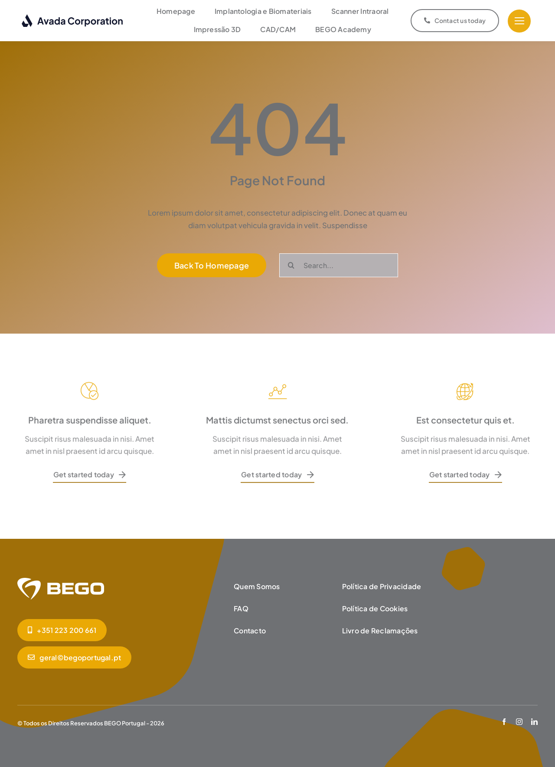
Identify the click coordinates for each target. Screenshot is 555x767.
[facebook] (504, 721)
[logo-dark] (73, 17)
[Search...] (338, 265)
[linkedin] (534, 721)
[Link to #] (519, 21)
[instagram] (519, 721)
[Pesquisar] (291, 265)
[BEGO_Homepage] (60, 581)
